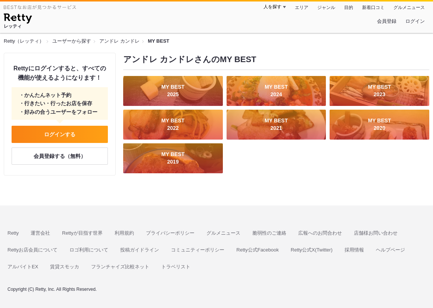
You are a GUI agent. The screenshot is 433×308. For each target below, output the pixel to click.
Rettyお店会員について (32, 250)
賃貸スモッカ (64, 266)
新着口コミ (373, 7)
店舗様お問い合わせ (376, 233)
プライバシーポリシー (170, 233)
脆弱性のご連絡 (269, 233)
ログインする (59, 134)
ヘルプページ (390, 250)
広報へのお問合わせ (320, 233)
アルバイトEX (22, 266)
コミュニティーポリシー (197, 250)
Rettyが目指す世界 (82, 233)
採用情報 (354, 250)
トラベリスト (175, 266)
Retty (13, 233)
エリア (301, 7)
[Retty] (18, 19)
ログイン (415, 21)
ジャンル (326, 7)
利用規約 (124, 233)
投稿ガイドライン (139, 250)
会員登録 (386, 21)
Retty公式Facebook (257, 250)
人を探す (272, 6)
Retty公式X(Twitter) (312, 250)
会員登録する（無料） (60, 156)
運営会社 (40, 233)
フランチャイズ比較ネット (120, 266)
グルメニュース (409, 7)
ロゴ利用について (88, 250)
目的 (348, 7)
